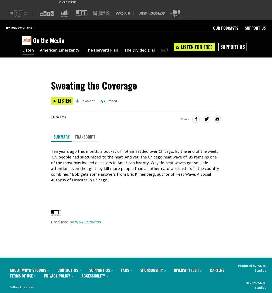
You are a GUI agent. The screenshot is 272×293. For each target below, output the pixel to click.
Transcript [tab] (85, 137)
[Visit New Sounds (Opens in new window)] (152, 13)
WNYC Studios (88, 221)
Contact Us (69, 270)
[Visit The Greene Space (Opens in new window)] (175, 13)
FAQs (126, 270)
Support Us (255, 28)
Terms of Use (22, 276)
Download (85, 101)
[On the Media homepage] (27, 40)
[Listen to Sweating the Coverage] (62, 101)
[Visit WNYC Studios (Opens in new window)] (82, 13)
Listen (28, 50)
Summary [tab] (62, 137)
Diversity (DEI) (187, 270)
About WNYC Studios (29, 270)
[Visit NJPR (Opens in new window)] (101, 13)
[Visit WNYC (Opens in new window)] (47, 13)
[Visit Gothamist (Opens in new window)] (65, 13)
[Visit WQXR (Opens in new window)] (124, 13)
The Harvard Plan (102, 50)
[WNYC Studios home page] (26, 28)
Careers (218, 270)
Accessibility (94, 276)
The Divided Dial (139, 50)
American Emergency (59, 50)
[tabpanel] (136, 166)
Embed (108, 101)
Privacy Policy (58, 276)
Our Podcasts (225, 28)
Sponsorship (153, 270)
